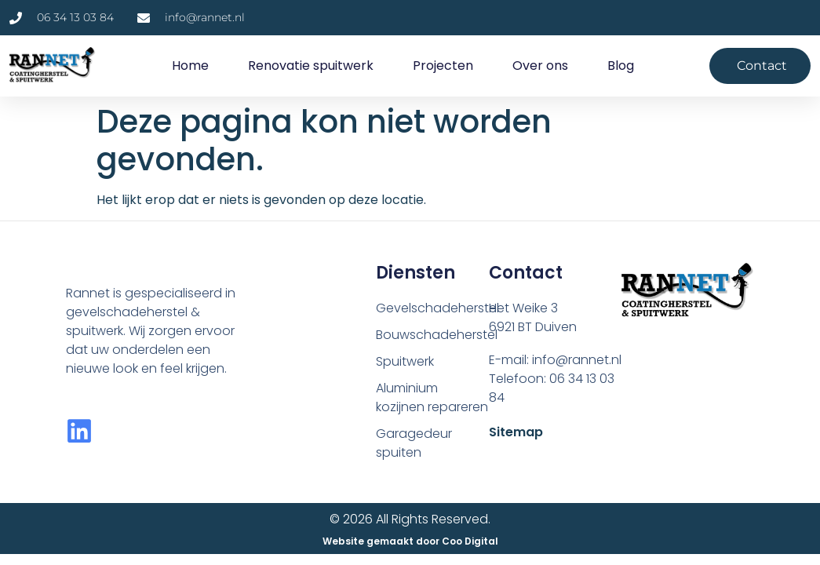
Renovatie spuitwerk (311, 65)
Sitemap (516, 432)
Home (190, 65)
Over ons (540, 65)
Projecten (443, 65)
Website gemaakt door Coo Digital (410, 541)
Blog (620, 65)
